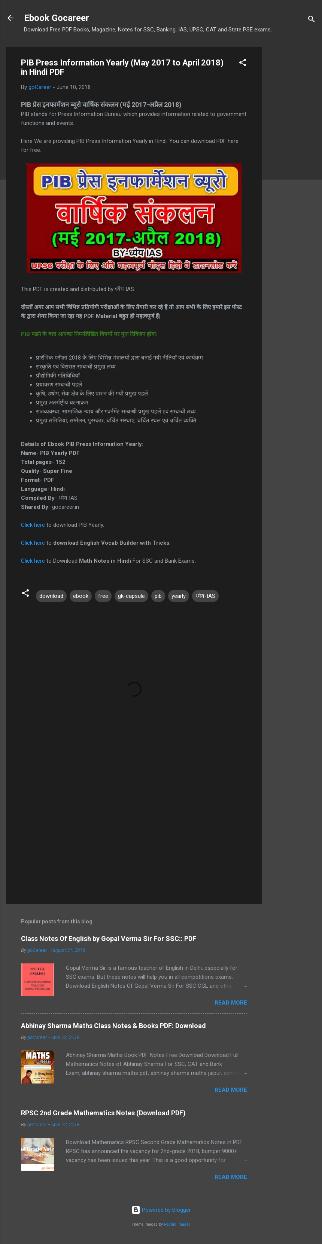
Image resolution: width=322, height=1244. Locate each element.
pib (158, 596)
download (51, 596)
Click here (33, 525)
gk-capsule (131, 596)
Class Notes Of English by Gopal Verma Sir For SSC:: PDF (108, 938)
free (103, 596)
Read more (231, 1002)
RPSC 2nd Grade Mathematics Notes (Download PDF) (103, 1113)
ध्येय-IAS (205, 596)
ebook (80, 596)
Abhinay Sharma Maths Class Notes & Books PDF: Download (113, 1026)
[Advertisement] (292, 159)
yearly (178, 596)
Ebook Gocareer (56, 18)
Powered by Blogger (161, 1210)
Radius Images (177, 1224)
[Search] (311, 20)
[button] (242, 64)
